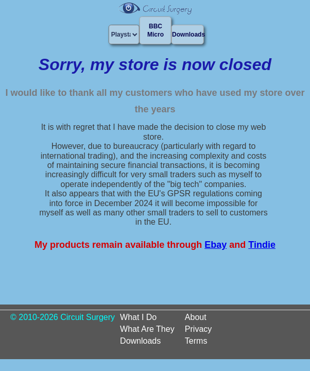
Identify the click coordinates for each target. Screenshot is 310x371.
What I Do (138, 317)
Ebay (215, 245)
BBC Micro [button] (155, 30)
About (195, 317)
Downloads (140, 340)
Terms (196, 340)
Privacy (198, 329)
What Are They (147, 329)
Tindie (261, 245)
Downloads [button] (187, 34)
